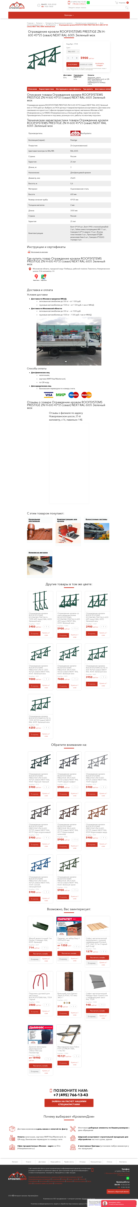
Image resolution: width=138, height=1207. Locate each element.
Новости (82, 1179)
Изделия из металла (38, 552)
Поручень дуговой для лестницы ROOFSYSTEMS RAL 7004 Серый (40, 996)
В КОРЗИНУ (72, 64)
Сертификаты (33, 1181)
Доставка (42, 1162)
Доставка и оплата (103, 89)
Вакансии (69, 1181)
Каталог (15, 1162)
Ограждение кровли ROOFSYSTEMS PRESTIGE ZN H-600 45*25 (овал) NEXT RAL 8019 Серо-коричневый (40, 828)
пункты (77, 77)
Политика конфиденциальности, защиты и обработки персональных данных (55, 1177)
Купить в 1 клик (46, 634)
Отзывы (82, 1162)
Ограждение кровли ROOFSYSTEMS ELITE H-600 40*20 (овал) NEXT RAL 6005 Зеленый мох (97, 669)
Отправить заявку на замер (43, 1183)
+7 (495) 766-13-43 (78, 2)
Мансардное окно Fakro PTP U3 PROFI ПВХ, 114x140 (68, 1049)
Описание (32, 89)
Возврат (64, 1179)
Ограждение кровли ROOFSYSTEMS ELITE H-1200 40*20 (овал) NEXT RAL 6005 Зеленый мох (40, 719)
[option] (64, 1003)
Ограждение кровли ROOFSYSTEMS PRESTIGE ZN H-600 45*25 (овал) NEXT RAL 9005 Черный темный (39, 778)
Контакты (123, 1162)
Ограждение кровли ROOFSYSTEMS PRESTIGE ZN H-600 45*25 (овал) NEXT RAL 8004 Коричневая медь (96, 828)
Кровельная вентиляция (34, 520)
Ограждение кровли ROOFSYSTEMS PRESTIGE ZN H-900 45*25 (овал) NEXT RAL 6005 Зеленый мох (67, 670)
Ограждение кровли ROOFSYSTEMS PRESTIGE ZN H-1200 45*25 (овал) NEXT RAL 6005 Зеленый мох (39, 670)
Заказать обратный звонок (118, 1192)
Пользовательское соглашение (39, 1179)
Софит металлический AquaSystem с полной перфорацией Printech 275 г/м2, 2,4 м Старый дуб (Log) (96, 942)
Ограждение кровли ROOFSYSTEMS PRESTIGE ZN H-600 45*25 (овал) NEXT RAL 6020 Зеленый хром (67, 881)
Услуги (28, 1162)
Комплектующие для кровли (67, 520)
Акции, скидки (73, 1179)
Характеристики (46, 89)
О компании (56, 1179)
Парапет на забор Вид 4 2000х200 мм (68, 939)
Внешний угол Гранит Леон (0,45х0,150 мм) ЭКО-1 (67, 995)
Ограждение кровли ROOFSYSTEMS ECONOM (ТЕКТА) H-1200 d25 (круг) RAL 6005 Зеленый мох (40, 617)
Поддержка (58, 1183)
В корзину (34, 634)
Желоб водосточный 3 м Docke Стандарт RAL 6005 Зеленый (40, 940)
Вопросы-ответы (80, 1181)
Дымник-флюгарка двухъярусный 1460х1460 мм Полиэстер (37, 1050)
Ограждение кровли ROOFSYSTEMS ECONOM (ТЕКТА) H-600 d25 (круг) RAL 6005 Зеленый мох (97, 617)
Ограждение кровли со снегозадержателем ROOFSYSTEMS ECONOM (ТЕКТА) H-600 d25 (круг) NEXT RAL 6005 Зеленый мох (68, 618)
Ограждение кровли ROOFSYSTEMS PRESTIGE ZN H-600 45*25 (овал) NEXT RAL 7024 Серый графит (67, 778)
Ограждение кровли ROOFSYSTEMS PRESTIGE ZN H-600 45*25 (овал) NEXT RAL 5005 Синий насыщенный (39, 882)
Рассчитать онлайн (40, 954)
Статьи (109, 1162)
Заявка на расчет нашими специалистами (69, 1103)
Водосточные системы (96, 519)
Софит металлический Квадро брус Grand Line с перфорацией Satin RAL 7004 (97, 996)
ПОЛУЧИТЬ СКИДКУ (99, 64)
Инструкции (43, 1181)
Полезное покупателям (56, 1181)
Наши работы (55, 1162)
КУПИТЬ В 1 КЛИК (86, 64)
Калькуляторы (96, 1162)
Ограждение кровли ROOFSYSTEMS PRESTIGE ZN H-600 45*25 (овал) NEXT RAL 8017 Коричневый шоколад (67, 829)
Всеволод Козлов (88, 1199)
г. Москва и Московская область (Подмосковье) (117, 1174)
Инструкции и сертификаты (68, 89)
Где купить (88, 89)
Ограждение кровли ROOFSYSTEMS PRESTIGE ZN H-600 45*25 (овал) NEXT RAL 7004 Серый (96, 778)
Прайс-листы (69, 1162)
